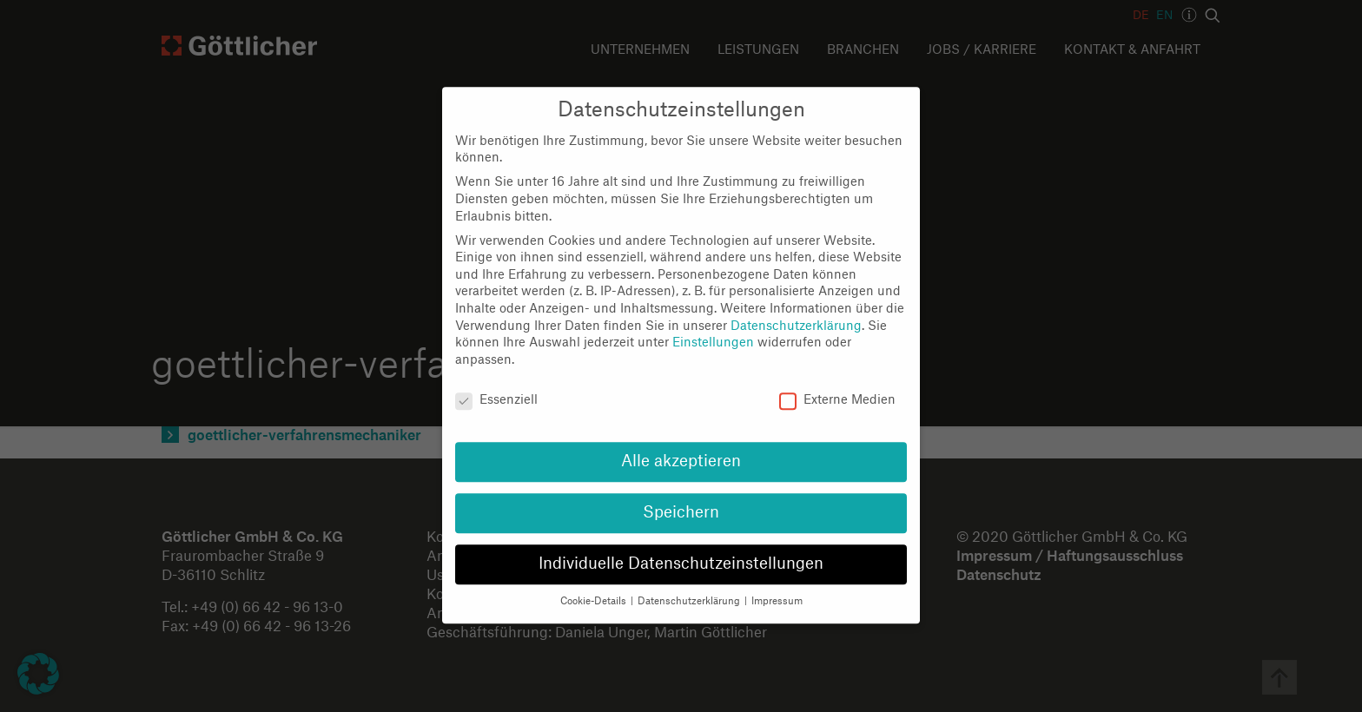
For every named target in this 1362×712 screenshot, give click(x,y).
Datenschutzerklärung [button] (690, 586)
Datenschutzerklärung (796, 312)
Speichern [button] (681, 498)
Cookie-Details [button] (594, 586)
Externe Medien (837, 386)
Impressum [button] (777, 586)
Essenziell (496, 386)
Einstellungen (713, 328)
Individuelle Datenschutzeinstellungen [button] (681, 549)
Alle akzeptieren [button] (681, 447)
